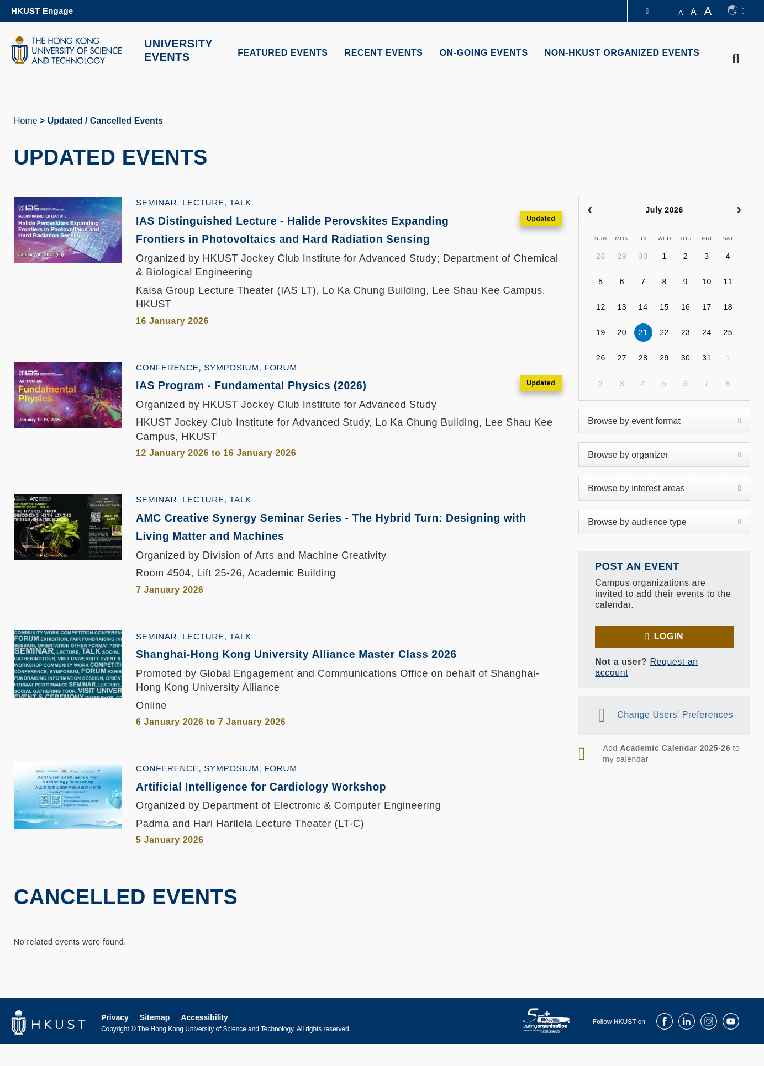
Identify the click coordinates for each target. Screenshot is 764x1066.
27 (621, 357)
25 (728, 332)
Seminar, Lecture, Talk (193, 202)
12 (600, 307)
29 (621, 256)
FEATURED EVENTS (283, 52)
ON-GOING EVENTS (484, 52)
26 (600, 357)
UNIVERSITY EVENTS (178, 50)
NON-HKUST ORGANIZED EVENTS (622, 52)
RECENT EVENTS (384, 52)
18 (728, 307)
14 (643, 307)
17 (707, 307)
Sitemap (155, 1039)
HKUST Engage (42, 10)
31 (707, 357)
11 (728, 281)
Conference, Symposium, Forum (216, 386)
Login (668, 636)
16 (686, 307)
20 (621, 332)
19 (600, 332)
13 (621, 307)
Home (26, 120)
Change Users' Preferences (675, 714)
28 (600, 256)
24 (707, 332)
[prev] (589, 210)
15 (664, 307)
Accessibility (204, 1039)
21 (643, 332)
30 (643, 256)
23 (686, 332)
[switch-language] (736, 11)
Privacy (115, 1039)
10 (707, 281)
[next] (739, 210)
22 (664, 332)
